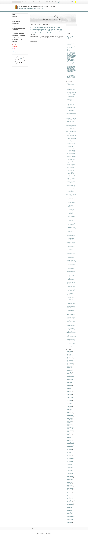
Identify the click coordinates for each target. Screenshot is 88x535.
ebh (73, 328)
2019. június (69, 424)
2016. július (69, 391)
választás (74, 116)
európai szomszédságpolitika (71, 232)
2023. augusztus (70, 486)
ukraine (69, 231)
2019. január (69, 418)
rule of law (69, 246)
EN (72, 1)
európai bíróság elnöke (69, 267)
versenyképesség (69, 227)
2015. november (70, 379)
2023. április (69, 482)
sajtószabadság (70, 335)
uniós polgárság (73, 216)
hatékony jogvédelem (71, 268)
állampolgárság (71, 213)
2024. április (69, 494)
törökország (74, 278)
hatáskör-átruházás (71, 188)
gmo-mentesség (74, 228)
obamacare (68, 201)
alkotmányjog (71, 144)
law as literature (71, 293)
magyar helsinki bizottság (71, 195)
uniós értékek (73, 108)
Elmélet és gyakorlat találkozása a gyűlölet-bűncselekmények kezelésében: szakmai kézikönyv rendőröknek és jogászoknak (71, 69)
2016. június (69, 390)
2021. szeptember (70, 458)
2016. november (70, 395)
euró (75, 113)
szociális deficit (71, 182)
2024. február (69, 491)
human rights (68, 175)
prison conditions (71, 170)
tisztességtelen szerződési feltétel (71, 93)
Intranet (17, 528)
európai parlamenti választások (71, 133)
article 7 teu (73, 245)
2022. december (70, 477)
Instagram (15, 46)
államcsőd (68, 261)
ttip (75, 86)
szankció (68, 151)
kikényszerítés (73, 181)
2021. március (69, 449)
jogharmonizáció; (69, 321)
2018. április (69, 407)
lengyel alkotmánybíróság (71, 283)
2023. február (69, 479)
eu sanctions (68, 159)
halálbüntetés (71, 249)
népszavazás (71, 324)
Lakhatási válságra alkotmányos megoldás (71, 73)
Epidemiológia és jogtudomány (19, 35)
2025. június (69, 513)
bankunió (68, 138)
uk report (72, 231)
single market (69, 239)
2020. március (69, 434)
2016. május (69, 388)
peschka (74, 329)
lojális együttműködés (71, 210)
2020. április (69, 436)
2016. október (69, 394)
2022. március (69, 465)
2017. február (69, 398)
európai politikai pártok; (71, 303)
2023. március (69, 480)
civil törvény (69, 179)
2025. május (69, 512)
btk (74, 143)
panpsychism (68, 176)
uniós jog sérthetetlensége (71, 223)
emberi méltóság (70, 328)
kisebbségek (73, 318)
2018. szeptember (70, 415)
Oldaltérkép (22, 528)
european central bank (71, 257)
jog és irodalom (70, 290)
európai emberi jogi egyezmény (71, 221)
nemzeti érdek (68, 118)
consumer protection (71, 238)
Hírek (14, 14)
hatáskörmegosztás (71, 206)
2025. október (69, 517)
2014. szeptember (70, 360)
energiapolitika (71, 140)
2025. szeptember (70, 516)
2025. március (69, 509)
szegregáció (71, 346)
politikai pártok (68, 307)
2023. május (69, 483)
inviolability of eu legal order (71, 243)
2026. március (69, 522)
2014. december (70, 364)
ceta (74, 165)
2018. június (69, 410)
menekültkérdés (70, 165)
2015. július (69, 375)
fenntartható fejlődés (71, 164)
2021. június (69, 454)
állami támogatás (71, 105)
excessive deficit (73, 234)
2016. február (69, 384)
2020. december (70, 446)
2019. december (70, 431)
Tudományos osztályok (17, 19)
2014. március (69, 351)
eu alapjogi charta (71, 110)
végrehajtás (68, 212)
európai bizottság (71, 84)
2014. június (69, 355)
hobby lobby (69, 202)
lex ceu (74, 343)
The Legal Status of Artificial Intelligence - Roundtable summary (71, 76)
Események (15, 16)
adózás (74, 227)
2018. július (69, 412)
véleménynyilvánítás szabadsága (71, 332)
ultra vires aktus (71, 128)
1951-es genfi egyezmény (71, 264)
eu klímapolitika (71, 299)
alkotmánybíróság (71, 96)
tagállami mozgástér (70, 86)
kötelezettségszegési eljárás (71, 131)
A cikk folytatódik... (33, 41)
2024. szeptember (70, 500)
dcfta (75, 256)
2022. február (69, 464)
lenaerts (74, 267)
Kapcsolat (54, 1)
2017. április (69, 401)
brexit (71, 123)
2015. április (69, 370)
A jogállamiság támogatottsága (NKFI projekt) (20, 37)
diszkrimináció (71, 87)
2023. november (70, 488)
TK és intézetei (15, 2)
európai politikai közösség (71, 306)
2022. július (69, 471)
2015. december (70, 381)
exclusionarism (69, 235)
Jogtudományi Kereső (17, 26)
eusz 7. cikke (73, 115)
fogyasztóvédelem (71, 90)
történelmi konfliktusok (71, 279)
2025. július (69, 515)
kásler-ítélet (69, 115)
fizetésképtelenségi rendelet (71, 125)
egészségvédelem (71, 276)
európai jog (71, 220)
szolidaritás (73, 153)
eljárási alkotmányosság (71, 286)
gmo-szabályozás (68, 228)
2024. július (69, 497)
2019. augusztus (70, 427)
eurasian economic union (70, 256)
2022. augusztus (70, 473)
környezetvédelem (71, 162)
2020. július (69, 440)
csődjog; (74, 321)
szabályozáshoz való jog (71, 289)
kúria (73, 104)
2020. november (70, 445)
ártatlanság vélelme (69, 278)
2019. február (69, 419)
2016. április (69, 387)
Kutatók (41, 1)
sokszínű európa (69, 318)
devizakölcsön (71, 141)
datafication (73, 313)
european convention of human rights (71, 122)
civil (67, 343)
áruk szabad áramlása (71, 275)
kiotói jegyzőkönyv (70, 302)
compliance (74, 156)
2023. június (69, 485)
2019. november (70, 430)
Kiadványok (47, 1)
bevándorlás (73, 159)
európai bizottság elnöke (71, 135)
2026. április (69, 523)
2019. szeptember (70, 428)
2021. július (69, 455)
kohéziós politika (73, 307)
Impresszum (69, 29)
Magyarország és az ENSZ (17, 39)
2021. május (69, 452)
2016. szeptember (70, 393)
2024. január (69, 489)
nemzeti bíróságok (71, 126)
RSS (33, 528)
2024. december (70, 504)
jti (60, 2)
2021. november (70, 461)
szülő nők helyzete (69, 329)
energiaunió (71, 254)
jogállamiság (69, 94)
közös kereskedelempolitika (71, 119)
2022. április (69, 467)
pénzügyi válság (73, 260)
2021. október (69, 459)
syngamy (68, 178)
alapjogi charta (71, 217)
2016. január (69, 382)
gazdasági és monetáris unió (71, 102)
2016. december (70, 397)
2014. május (69, 354)
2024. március (69, 492)
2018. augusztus (70, 413)
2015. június (69, 373)
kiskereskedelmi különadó (71, 185)
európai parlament (71, 97)
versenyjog (68, 108)
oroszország (74, 118)
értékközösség (69, 271)
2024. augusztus (70, 498)
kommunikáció (69, 313)
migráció (68, 153)
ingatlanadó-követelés (71, 310)
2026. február (69, 520)
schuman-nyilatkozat (71, 250)
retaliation (73, 239)
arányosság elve (69, 116)
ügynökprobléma (69, 272)
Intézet (29, 1)
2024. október (69, 501)
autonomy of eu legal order (71, 242)
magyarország (73, 138)
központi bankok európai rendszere (71, 187)
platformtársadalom (72, 314)
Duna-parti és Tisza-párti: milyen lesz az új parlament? (71, 37)
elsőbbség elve (71, 190)
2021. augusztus (70, 457)
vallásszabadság (71, 198)
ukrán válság (73, 151)
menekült (74, 261)
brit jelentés (68, 234)
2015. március (69, 369)
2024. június (69, 495)
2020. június (69, 439)
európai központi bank (71, 89)
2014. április (69, 352)
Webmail (13, 528)
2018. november (70, 416)
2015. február (69, 367)
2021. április (69, 451)
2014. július (69, 357)
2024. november (70, 503)
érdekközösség (73, 271)
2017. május (69, 403)
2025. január (69, 506)
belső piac (73, 94)
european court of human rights (71, 336)
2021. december (70, 462)
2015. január (69, 366)
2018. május (69, 409)
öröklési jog (68, 216)
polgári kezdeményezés (71, 167)
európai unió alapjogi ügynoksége (71, 194)
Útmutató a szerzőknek (71, 28)
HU (70, 1)
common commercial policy (71, 325)
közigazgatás (73, 175)
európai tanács (69, 282)
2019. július (69, 425)
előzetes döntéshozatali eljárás (71, 100)
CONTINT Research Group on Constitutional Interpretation (18, 33)
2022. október (69, 474)
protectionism (73, 235)
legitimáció (68, 181)
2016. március (69, 385)
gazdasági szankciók (73, 212)
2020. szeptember (70, 443)
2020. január (69, 433)
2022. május (69, 468)
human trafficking (71, 173)
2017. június (69, 404)
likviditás (71, 261)
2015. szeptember (70, 376)
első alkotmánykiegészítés (71, 199)
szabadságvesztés (71, 209)
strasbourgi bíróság (71, 150)
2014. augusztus (70, 358)
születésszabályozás (73, 201)
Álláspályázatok (16, 23)
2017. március (69, 400)
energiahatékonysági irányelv (71, 253)
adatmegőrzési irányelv (71, 191)
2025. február (69, 507)
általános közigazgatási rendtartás (71, 340)
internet (68, 314)
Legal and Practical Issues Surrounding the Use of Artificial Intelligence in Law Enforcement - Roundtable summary (71, 48)
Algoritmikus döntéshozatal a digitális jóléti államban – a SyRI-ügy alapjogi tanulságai (71, 42)
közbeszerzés (74, 272)
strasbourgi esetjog (71, 265)
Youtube (14, 44)
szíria (74, 282)
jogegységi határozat (71, 107)
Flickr (14, 48)
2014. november (70, 363)
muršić (73, 335)
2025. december (70, 519)
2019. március (69, 421)
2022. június (69, 470)
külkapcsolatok (71, 205)
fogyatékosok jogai (70, 143)
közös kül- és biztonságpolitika (71, 148)
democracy (72, 246)
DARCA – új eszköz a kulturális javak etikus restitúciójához (71, 63)
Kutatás (35, 1)
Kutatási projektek (16, 21)
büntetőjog (73, 202)
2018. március (69, 406)
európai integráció (71, 161)
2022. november (70, 476)
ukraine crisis (69, 156)
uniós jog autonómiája (71, 224)
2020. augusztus (70, 442)
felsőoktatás (70, 343)
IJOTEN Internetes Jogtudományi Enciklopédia (19, 29)
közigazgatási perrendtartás (71, 339)
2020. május (69, 437)
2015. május (69, 372)
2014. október (69, 361)
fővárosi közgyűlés (71, 146)
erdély (73, 290)
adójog (74, 302)
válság (72, 282)
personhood (73, 176)
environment (73, 178)
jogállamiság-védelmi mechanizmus (71, 297)
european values (69, 245)
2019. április (69, 422)
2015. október (69, 378)
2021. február (69, 448)
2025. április (69, 510)
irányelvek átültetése (70, 113)
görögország (68, 260)
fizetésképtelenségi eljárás (71, 317)
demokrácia (70, 104)
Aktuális (24, 1)
